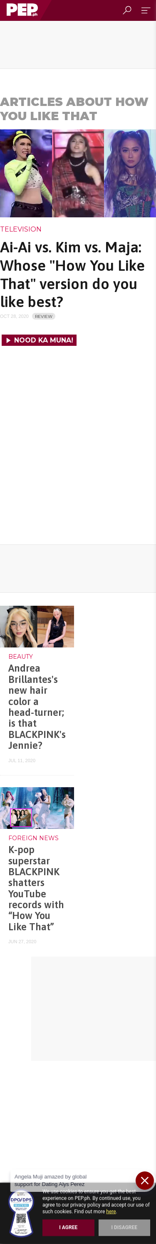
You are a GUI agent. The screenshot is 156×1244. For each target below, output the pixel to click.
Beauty (20, 656)
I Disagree (124, 1227)
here (111, 1211)
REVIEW (43, 316)
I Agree (68, 1227)
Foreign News (33, 838)
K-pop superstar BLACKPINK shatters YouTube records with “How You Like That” (36, 888)
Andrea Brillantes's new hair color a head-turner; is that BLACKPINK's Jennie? (37, 706)
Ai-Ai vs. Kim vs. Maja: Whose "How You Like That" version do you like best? (72, 274)
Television (21, 229)
